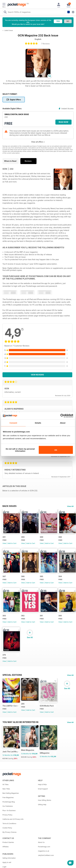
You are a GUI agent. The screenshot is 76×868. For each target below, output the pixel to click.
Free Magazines (8, 797)
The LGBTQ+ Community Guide (10, 706)
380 (60, 616)
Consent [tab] (13, 423)
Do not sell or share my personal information (20, 450)
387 (4, 576)
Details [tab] (38, 423)
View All (70, 506)
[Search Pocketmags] (5, 12)
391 (3, 537)
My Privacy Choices (9, 832)
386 (22, 576)
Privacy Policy (7, 815)
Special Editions (12, 675)
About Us (41, 842)
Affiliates (5, 847)
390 (23, 537)
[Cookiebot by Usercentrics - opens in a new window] (62, 415)
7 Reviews (45, 44)
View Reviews (37, 375)
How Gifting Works (44, 800)
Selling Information (9, 858)
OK (55, 450)
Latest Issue (8, 30)
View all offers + (38, 142)
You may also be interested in (20, 722)
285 (22, 704)
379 (4, 655)
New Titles (6, 789)
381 (41, 616)
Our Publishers (7, 806)
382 (22, 616)
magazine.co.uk (43, 851)
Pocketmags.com (44, 847)
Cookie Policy (7, 828)
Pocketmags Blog (8, 802)
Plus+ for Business (9, 810)
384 (60, 576)
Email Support (43, 789)
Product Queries (8, 842)
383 (4, 616)
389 (41, 537)
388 (60, 537)
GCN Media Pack (47, 706)
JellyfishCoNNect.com (46, 855)
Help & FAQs (42, 784)
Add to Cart (12, 543)
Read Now (63, 122)
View (4, 543)
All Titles (5, 784)
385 (41, 576)
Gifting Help (42, 804)
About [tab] (62, 423)
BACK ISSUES (9, 506)
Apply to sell (6, 862)
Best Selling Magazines (10, 793)
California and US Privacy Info (12, 819)
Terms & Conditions (9, 823)
